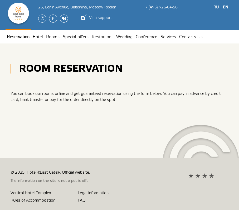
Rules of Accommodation (33, 200)
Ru (216, 7)
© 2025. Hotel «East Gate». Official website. (50, 172)
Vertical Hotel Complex (31, 193)
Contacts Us (191, 37)
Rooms (53, 37)
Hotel (38, 37)
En (225, 7)
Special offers (76, 37)
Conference (146, 37)
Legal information (93, 193)
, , (77, 7)
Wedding (124, 37)
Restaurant (102, 37)
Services (168, 37)
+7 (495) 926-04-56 (160, 7)
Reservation (18, 37)
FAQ (82, 200)
